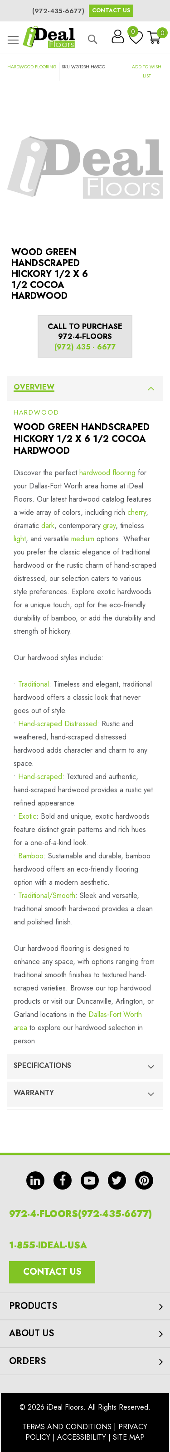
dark (47, 525)
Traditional (33, 684)
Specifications (42, 1065)
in (35, 1180)
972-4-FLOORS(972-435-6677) (80, 1214)
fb (62, 1180)
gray (109, 525)
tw (117, 1180)
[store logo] (49, 37)
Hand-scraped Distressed (57, 723)
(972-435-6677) (58, 11)
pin (144, 1180)
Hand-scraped (40, 776)
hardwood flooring (107, 472)
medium (82, 539)
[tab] (85, 388)
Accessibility (81, 1437)
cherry (136, 512)
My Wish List (133, 34)
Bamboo (31, 856)
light (20, 539)
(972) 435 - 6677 (85, 347)
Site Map (129, 1437)
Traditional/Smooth (46, 895)
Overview (34, 387)
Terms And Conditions (67, 1426)
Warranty (34, 1093)
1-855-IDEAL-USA (48, 1245)
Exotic (27, 816)
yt (90, 1180)
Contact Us (111, 10)
